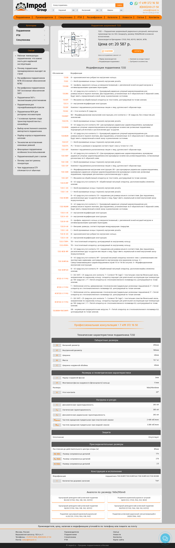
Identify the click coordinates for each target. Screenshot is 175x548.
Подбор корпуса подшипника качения (31, 136)
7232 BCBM (64, 198)
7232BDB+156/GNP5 (60, 311)
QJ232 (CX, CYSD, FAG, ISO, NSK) (134, 500)
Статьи (140, 17)
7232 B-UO (64, 234)
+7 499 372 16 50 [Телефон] (149, 3)
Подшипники (23, 17)
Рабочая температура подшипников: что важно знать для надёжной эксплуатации (29, 60)
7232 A (65, 104)
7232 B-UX (64, 226)
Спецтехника (65, 17)
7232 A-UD (64, 238)
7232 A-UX (64, 213)
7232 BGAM (64, 207)
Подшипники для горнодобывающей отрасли (30, 106)
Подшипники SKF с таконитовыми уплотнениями (31, 99)
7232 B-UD (64, 222)
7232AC (65, 111)
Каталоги (113, 17)
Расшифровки (94, 17)
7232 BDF (64, 156)
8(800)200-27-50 (44, 537)
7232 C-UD (64, 230)
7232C (66, 81)
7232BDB (64, 127)
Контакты (154, 17)
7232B (66, 77)
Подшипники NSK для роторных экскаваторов (29, 113)
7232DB (65, 86)
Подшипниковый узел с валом (31, 156)
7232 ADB (64, 172)
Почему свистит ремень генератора (28, 162)
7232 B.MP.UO (63, 270)
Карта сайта (118, 540)
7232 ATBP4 (63, 245)
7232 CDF (64, 166)
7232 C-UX (64, 192)
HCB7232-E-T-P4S (61, 302)
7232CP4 (65, 146)
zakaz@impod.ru (29, 540)
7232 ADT (64, 178)
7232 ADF (64, 150)
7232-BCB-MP (63, 252)
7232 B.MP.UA (63, 261)
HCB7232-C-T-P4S (61, 293)
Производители (44, 17)
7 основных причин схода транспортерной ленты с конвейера (29, 121)
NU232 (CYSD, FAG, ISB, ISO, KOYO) (78, 500)
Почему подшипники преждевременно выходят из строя (31, 71)
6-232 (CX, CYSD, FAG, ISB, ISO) (78, 516)
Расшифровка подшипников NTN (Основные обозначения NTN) (31, 81)
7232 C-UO (64, 188)
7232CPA (65, 121)
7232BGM (64, 136)
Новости (127, 17)
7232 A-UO (64, 217)
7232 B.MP (64, 183)
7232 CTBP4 (63, 242)
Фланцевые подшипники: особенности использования (31, 150)
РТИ (80, 17)
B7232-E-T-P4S (62, 279)
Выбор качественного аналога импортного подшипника (32, 129)
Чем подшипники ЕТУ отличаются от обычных (28, 169)
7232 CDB (64, 162)
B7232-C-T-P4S (62, 287)
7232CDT (65, 142)
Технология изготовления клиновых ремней (29, 143)
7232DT (65, 100)
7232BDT (65, 116)
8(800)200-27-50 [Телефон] (149, 7)
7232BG (65, 94)
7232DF (65, 107)
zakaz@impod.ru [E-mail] (151, 10)
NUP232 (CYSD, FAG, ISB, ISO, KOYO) (134, 508)
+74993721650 (31, 537)
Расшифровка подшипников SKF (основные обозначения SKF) (31, 91)
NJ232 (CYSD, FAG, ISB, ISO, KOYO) (78, 508)
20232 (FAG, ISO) (133, 516)
